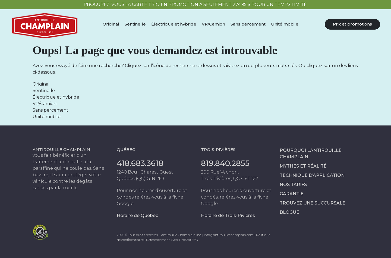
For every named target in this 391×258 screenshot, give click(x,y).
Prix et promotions (352, 24)
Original (111, 24)
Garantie (292, 193)
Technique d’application (312, 175)
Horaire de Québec (137, 215)
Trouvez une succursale (312, 203)
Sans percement (248, 24)
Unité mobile (284, 24)
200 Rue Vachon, (220, 172)
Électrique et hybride (173, 24)
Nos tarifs (293, 184)
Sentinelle (135, 24)
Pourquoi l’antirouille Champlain (311, 153)
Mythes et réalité (303, 166)
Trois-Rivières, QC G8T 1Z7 (229, 178)
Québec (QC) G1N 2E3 (140, 178)
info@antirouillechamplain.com (229, 235)
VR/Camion (213, 24)
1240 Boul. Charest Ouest (145, 172)
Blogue (289, 212)
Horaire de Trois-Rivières (228, 215)
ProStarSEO (188, 240)
